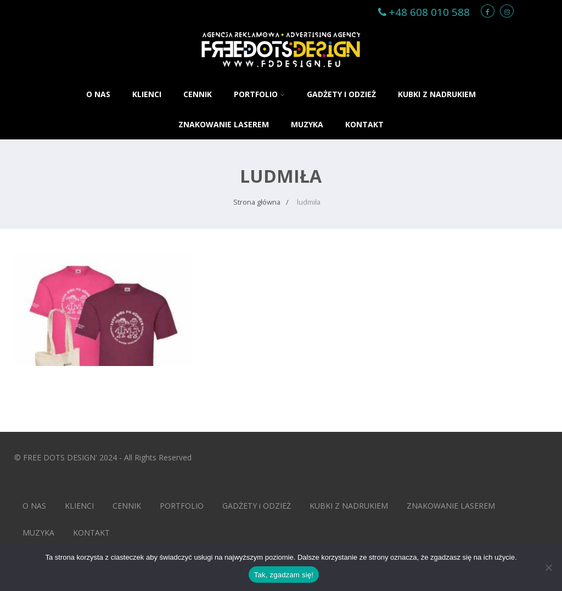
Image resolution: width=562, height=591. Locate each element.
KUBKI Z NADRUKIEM (437, 94)
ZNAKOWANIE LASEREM (223, 124)
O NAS (98, 94)
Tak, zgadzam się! (283, 575)
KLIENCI (146, 94)
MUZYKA (307, 124)
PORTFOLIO (259, 94)
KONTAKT (364, 124)
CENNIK (197, 94)
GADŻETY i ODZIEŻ (341, 94)
